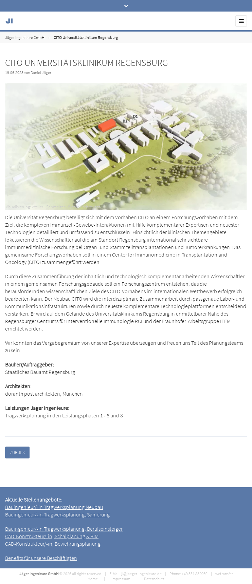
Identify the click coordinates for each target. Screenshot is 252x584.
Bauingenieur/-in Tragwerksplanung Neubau (54, 507)
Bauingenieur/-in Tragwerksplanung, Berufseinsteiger (64, 528)
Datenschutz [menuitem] (154, 578)
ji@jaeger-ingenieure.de (141, 573)
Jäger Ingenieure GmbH (24, 37)
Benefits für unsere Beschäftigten (41, 557)
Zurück (17, 452)
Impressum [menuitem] (120, 578)
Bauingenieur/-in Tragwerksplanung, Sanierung (57, 514)
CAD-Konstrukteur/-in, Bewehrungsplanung (53, 543)
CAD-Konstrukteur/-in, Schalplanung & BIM (51, 536)
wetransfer (224, 573)
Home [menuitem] (93, 578)
